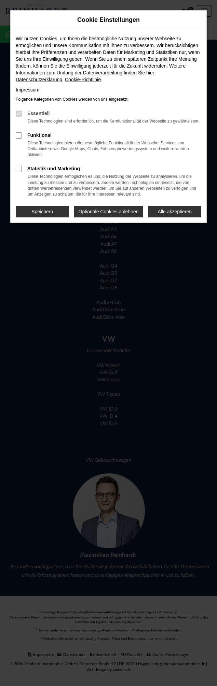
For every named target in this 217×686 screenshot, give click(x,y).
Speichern (42, 211)
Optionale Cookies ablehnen (109, 211)
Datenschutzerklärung (39, 79)
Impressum (27, 89)
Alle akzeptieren (175, 211)
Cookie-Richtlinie (83, 79)
